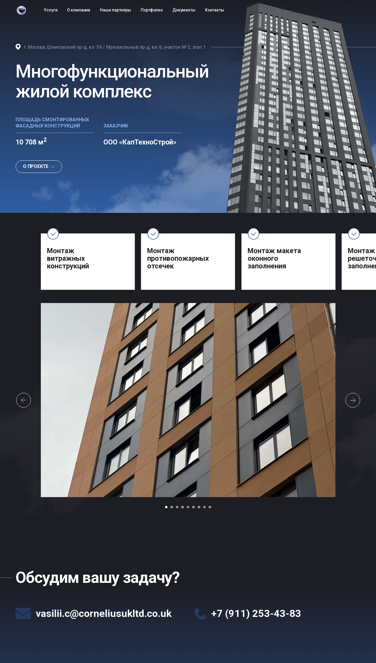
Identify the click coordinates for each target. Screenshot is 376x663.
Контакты (214, 10)
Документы (183, 10)
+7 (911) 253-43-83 (256, 613)
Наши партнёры (115, 10)
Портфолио (152, 10)
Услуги (50, 10)
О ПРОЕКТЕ (39, 166)
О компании (78, 10)
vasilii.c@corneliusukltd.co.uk (104, 613)
